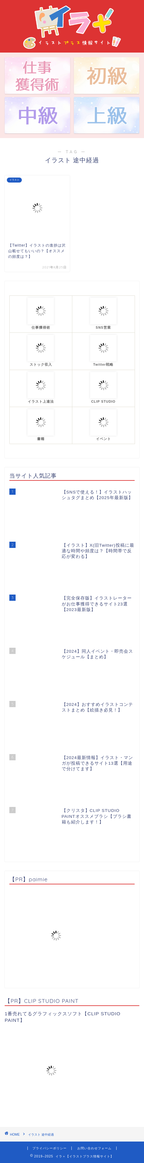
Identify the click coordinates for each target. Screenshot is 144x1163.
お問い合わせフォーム (94, 1148)
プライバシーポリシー (49, 1148)
